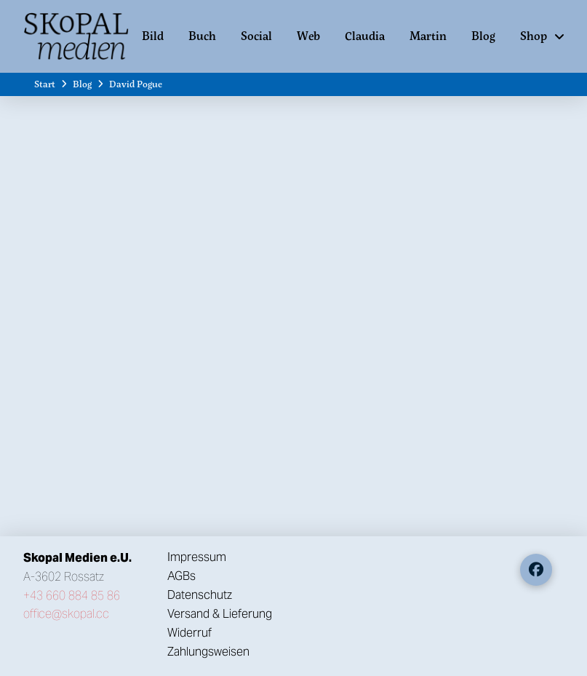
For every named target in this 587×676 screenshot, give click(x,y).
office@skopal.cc (66, 613)
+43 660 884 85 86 (71, 595)
